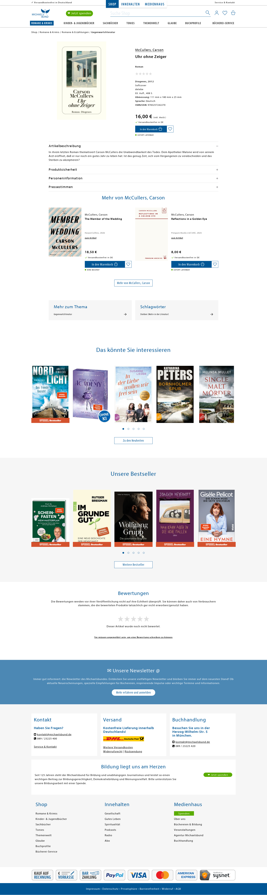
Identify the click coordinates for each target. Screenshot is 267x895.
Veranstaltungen (184, 829)
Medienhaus (154, 4)
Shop (112, 4)
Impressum (93, 888)
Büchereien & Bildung (188, 824)
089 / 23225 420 (185, 746)
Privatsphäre (129, 888)
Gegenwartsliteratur (63, 314)
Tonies (131, 23)
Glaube (172, 23)
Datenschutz (110, 888)
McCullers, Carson (149, 50)
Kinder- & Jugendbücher (79, 23)
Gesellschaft (112, 813)
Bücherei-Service (223, 23)
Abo (107, 840)
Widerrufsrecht (112, 751)
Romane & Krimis (41, 23)
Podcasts (110, 829)
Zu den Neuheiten (133, 440)
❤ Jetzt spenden (79, 13)
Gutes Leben (113, 819)
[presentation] (49, 220)
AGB (178, 888)
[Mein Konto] (216, 12)
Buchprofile (193, 23)
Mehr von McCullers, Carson (133, 283)
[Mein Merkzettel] (224, 13)
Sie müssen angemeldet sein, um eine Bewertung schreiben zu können (133, 637)
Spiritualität (112, 824)
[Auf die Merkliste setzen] (170, 129)
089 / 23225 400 (47, 738)
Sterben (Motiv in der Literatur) (154, 314)
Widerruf (167, 888)
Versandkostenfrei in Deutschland (53, 2)
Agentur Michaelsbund (188, 835)
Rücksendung (133, 751)
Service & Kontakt (225, 2)
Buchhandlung (183, 840)
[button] (123, 429)
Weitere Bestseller (133, 565)
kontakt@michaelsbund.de (54, 734)
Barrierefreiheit (149, 888)
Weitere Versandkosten (118, 747)
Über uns (179, 819)
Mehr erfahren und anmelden (133, 692)
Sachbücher (110, 23)
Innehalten (130, 4)
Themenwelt (151, 23)
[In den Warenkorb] (151, 129)
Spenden (184, 813)
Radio (108, 835)
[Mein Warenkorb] (233, 12)
